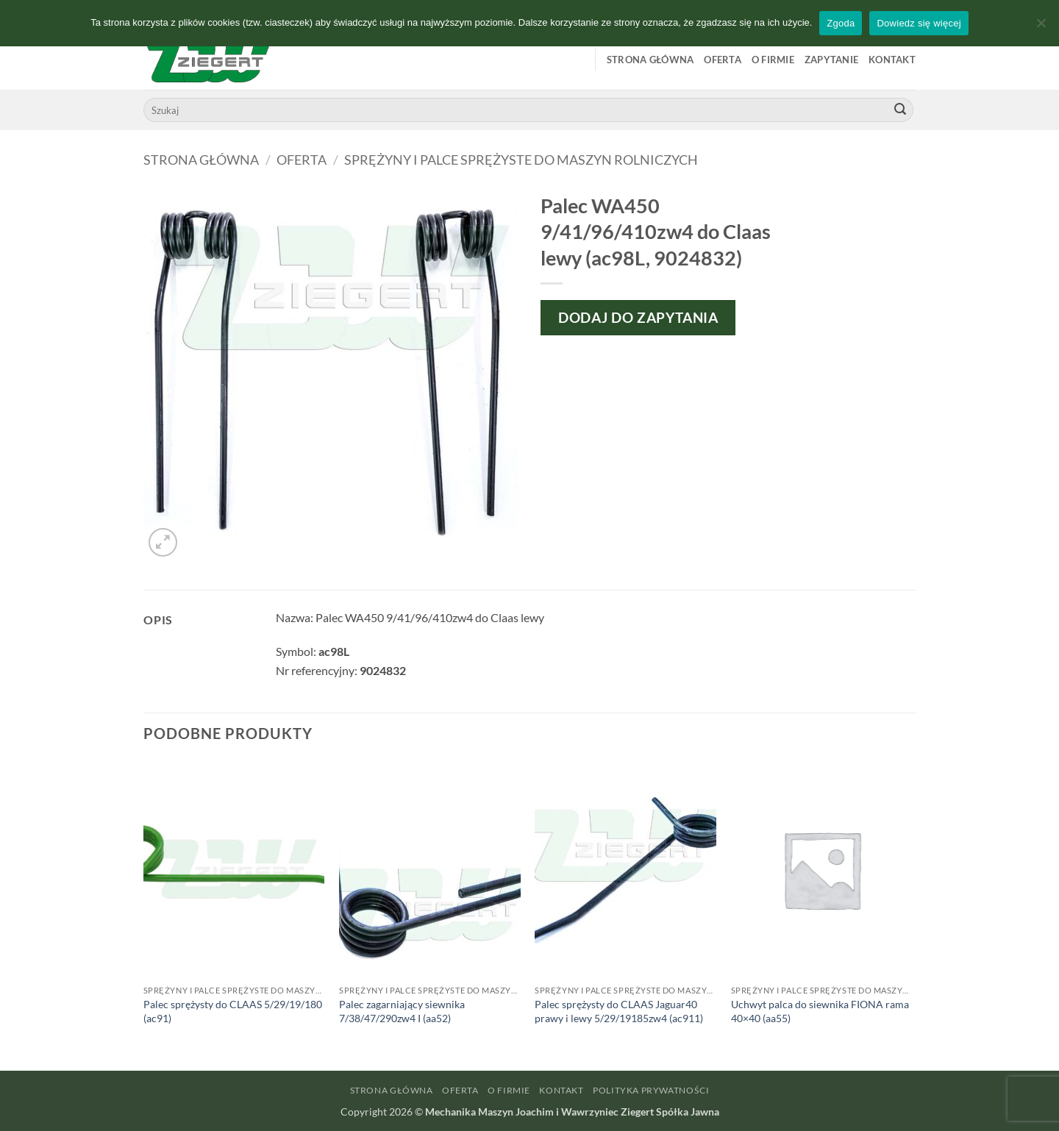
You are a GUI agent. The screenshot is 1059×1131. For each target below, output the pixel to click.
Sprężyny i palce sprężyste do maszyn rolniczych (521, 159)
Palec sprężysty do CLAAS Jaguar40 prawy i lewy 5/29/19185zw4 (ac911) (619, 1011)
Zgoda (841, 23)
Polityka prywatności (651, 1090)
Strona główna (650, 59)
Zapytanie (831, 59)
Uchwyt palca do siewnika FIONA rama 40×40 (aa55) (820, 1011)
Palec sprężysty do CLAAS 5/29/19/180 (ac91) (232, 1011)
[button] (163, 542)
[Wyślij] (900, 110)
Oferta (722, 59)
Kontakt (892, 59)
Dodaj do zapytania (638, 317)
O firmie (773, 59)
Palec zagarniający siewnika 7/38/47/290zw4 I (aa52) (402, 1011)
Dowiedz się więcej (918, 23)
